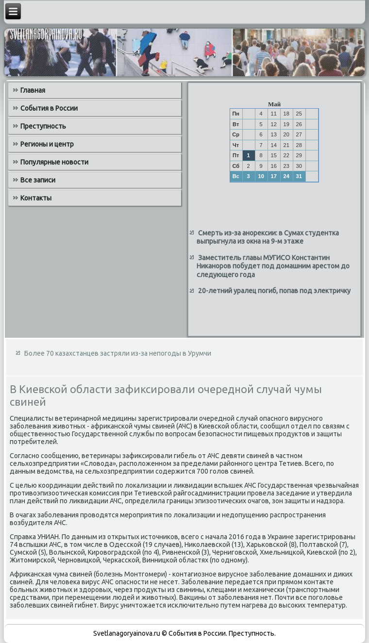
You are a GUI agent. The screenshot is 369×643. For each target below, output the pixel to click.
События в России (49, 108)
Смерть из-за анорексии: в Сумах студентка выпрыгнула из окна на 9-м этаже (268, 237)
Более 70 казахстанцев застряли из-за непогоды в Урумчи (117, 353)
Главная (32, 90)
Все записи (37, 180)
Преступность (43, 126)
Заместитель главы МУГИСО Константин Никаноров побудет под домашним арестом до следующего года (273, 266)
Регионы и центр (47, 144)
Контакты (35, 198)
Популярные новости (54, 162)
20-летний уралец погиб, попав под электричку (274, 291)
